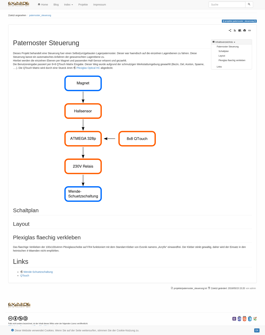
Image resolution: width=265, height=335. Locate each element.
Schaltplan (224, 51)
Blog (56, 4)
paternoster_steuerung (40, 15)
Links (219, 66)
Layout (222, 56)
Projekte (83, 4)
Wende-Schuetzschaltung (38, 271)
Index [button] (68, 4)
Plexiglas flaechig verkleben (232, 60)
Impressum (99, 4)
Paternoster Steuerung (228, 46)
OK (256, 330)
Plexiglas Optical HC (88, 67)
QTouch (24, 275)
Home (42, 4)
